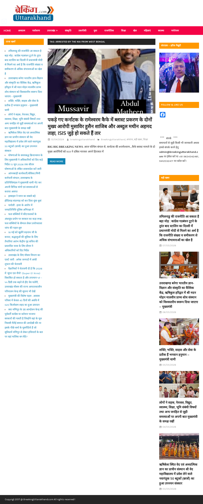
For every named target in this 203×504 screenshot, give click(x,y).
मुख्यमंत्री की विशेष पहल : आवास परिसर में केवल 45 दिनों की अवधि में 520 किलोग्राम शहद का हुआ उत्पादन (22, 300)
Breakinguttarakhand (113, 139)
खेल (135, 30)
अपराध (129, 139)
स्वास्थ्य (161, 30)
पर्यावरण (36, 30)
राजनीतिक (109, 30)
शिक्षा (123, 30)
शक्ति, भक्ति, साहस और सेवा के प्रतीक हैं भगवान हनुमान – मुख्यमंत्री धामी (22, 105)
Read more (56, 161)
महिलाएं (147, 30)
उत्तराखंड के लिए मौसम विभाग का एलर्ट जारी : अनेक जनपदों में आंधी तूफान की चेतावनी (22, 260)
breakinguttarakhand (82, 139)
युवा (95, 30)
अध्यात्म (21, 30)
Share (4, 56)
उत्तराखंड (51, 30)
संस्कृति (68, 30)
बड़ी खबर (138, 139)
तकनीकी (82, 30)
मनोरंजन (175, 30)
